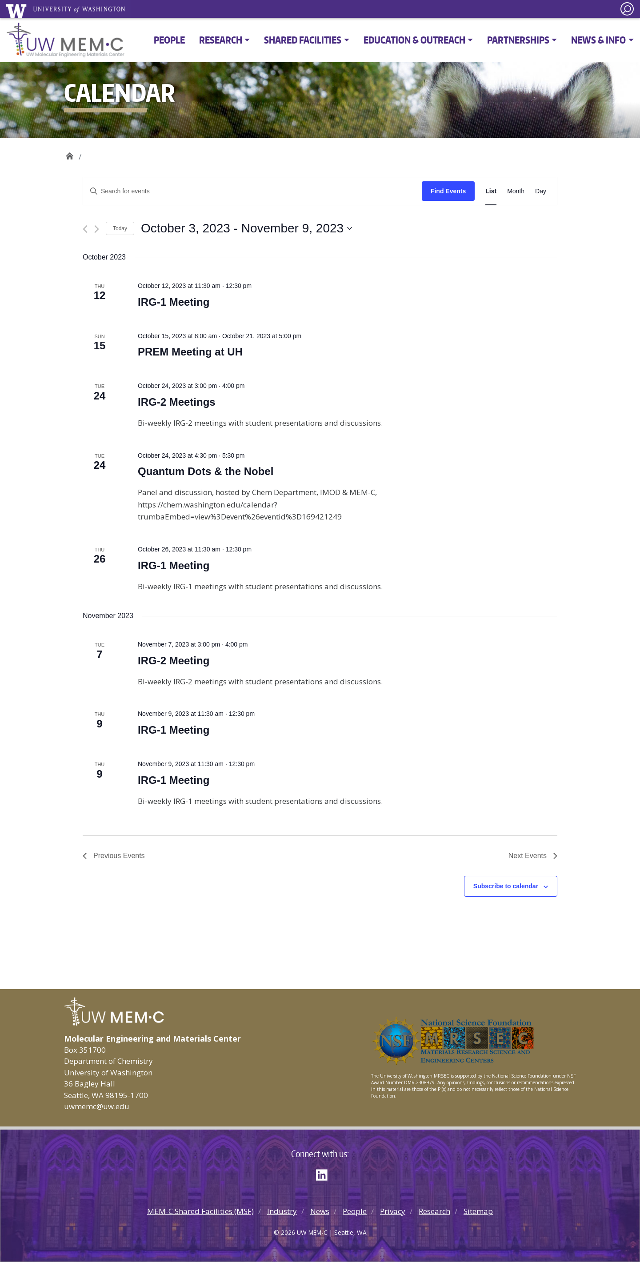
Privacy (392, 1211)
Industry (282, 1211)
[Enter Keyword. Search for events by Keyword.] (252, 191)
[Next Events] (96, 229)
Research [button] (220, 40)
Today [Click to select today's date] (120, 228)
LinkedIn (325, 1173)
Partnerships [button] (518, 40)
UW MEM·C (69, 153)
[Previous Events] (85, 229)
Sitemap (478, 1211)
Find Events (448, 191)
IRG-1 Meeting (173, 302)
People (169, 40)
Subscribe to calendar (505, 886)
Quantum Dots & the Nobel (205, 471)
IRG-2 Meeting (173, 661)
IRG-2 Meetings (177, 402)
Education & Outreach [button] (414, 40)
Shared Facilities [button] (302, 40)
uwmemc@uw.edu (96, 1106)
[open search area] (627, 9)
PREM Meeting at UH (190, 352)
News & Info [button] (598, 40)
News (319, 1211)
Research (434, 1211)
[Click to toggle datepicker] (246, 228)
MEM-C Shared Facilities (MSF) (200, 1211)
